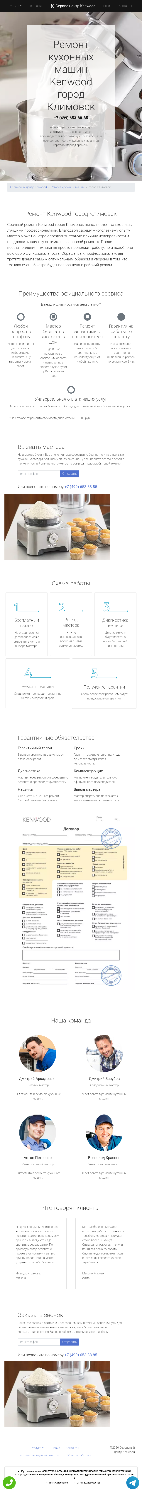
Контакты (125, 6)
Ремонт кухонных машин (67, 187)
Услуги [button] (14, 6)
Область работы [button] (78, 1455)
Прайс (107, 6)
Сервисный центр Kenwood (28, 187)
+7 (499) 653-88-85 (71, 118)
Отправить (69, 473)
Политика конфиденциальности (37, 1455)
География (36, 6)
